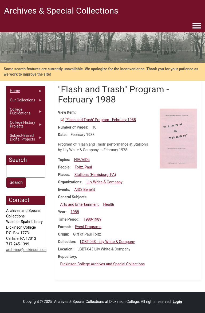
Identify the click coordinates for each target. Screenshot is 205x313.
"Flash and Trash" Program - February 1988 (100, 120)
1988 (74, 212)
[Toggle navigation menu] (196, 26)
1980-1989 (92, 219)
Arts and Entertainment (79, 204)
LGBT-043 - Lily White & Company (107, 242)
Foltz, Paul (83, 167)
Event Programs (88, 227)
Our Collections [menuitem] (24, 101)
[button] (178, 138)
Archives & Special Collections (61, 11)
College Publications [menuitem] (24, 112)
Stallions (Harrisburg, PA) (95, 174)
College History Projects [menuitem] (24, 125)
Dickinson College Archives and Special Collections (102, 264)
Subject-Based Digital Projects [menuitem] (24, 138)
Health (108, 204)
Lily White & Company (104, 182)
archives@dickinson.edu (26, 250)
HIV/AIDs (82, 160)
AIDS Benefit (84, 189)
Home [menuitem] (24, 92)
